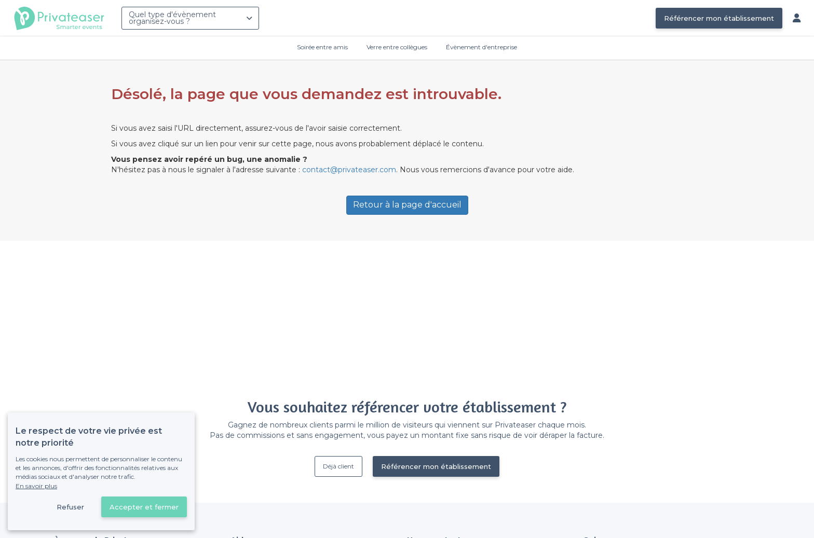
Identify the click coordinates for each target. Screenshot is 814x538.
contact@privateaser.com (349, 169)
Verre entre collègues (397, 47)
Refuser (70, 507)
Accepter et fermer (144, 507)
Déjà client (338, 466)
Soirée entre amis (322, 47)
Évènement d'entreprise (481, 47)
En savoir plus (36, 486)
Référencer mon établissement (719, 18)
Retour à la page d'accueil (407, 205)
